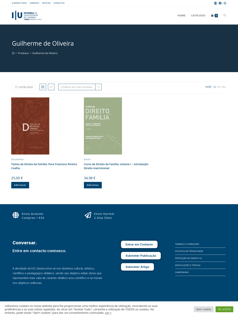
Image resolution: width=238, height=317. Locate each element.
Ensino (87, 159)
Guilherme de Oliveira (44, 53)
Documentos (17, 159)
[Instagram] (183, 298)
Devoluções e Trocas (188, 265)
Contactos (58, 3)
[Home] (13, 53)
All (224, 86)
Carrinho (34, 3)
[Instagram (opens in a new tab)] (224, 3)
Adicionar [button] (20, 185)
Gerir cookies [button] (203, 309)
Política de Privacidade (189, 251)
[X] (188, 298)
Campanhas (182, 272)
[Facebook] (178, 298)
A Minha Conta (19, 3)
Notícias (46, 3)
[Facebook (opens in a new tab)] (220, 3)
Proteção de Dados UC (188, 258)
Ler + (108, 313)
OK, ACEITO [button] (224, 309)
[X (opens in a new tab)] (215, 3)
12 (214, 86)
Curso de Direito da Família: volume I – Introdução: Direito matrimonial (116, 166)
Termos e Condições (187, 244)
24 (219, 86)
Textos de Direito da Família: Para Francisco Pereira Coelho (44, 166)
